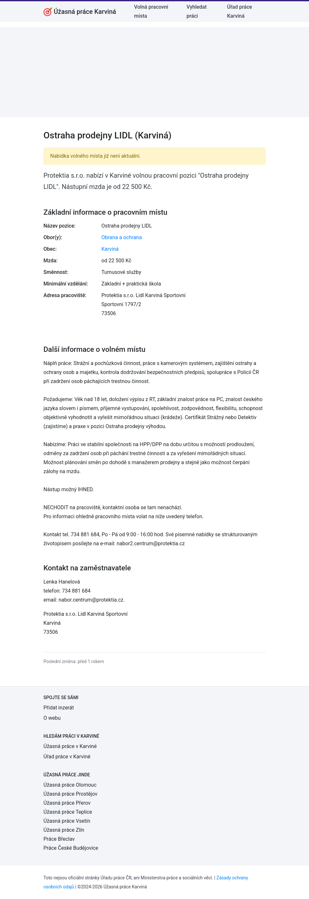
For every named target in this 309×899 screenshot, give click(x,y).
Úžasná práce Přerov (66, 803)
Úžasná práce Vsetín (66, 821)
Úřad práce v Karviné (66, 757)
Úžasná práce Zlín (63, 830)
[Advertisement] (154, 72)
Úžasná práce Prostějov (70, 794)
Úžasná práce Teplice (67, 812)
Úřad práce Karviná (239, 11)
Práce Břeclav (59, 839)
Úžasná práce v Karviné (70, 746)
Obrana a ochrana (121, 237)
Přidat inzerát (58, 708)
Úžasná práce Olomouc (70, 785)
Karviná (109, 249)
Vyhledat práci (196, 11)
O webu (52, 718)
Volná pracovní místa (151, 11)
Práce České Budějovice (70, 848)
